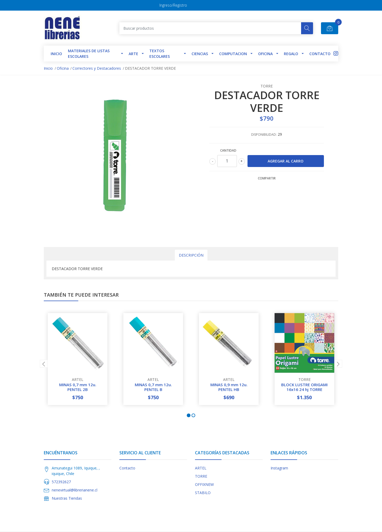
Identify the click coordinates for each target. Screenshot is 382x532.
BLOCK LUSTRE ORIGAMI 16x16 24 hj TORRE (304, 387)
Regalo (291, 53)
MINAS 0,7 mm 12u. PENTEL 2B (77, 387)
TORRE (201, 476)
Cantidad (228, 150)
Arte (133, 53)
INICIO (56, 53)
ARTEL (200, 468)
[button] (188, 415)
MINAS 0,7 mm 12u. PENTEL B (153, 387)
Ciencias (200, 53)
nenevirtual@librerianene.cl (74, 490)
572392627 (61, 481)
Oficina (265, 53)
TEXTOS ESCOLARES (159, 53)
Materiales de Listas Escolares (89, 53)
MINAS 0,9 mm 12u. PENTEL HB (229, 387)
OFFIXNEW (204, 484)
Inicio (48, 68)
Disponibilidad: (264, 134)
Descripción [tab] (191, 255)
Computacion (233, 53)
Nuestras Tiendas (67, 498)
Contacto (320, 53)
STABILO (203, 492)
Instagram (279, 468)
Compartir (267, 178)
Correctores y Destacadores (96, 68)
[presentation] (44, 364)
